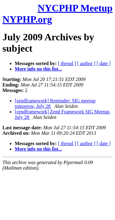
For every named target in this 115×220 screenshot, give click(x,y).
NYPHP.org (27, 19)
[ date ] (103, 63)
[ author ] (86, 63)
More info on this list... (38, 69)
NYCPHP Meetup (75, 7)
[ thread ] (67, 63)
